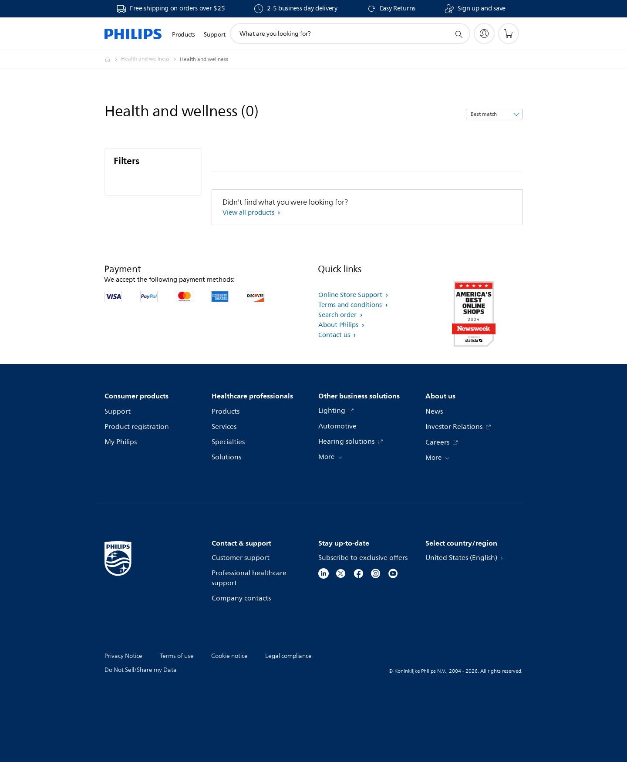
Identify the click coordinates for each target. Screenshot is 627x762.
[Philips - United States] (112, 59)
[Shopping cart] (508, 33)
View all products (249, 212)
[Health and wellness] (150, 59)
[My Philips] (484, 33)
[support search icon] (458, 34)
